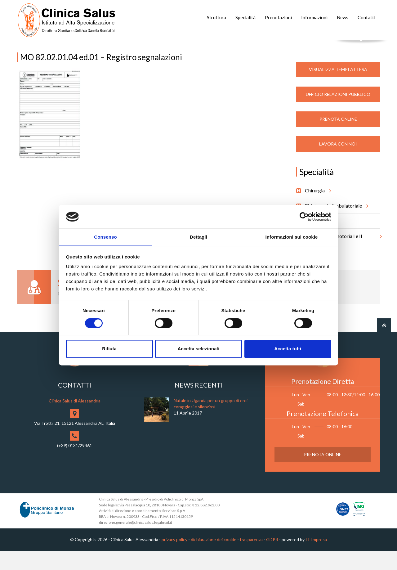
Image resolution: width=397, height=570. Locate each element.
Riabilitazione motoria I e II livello (342, 257)
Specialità (245, 17)
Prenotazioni (278, 17)
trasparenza (251, 558)
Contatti (366, 17)
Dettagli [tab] (198, 237)
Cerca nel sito (361, 46)
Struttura (216, 17)
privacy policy (174, 558)
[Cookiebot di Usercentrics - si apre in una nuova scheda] (304, 216)
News (342, 17)
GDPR (272, 558)
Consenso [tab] (105, 237)
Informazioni (314, 17)
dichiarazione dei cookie (213, 558)
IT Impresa (316, 558)
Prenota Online (338, 138)
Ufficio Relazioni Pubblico (338, 113)
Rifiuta (109, 349)
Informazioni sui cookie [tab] (291, 237)
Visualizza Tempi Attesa (338, 88)
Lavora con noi (338, 163)
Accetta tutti (287, 349)
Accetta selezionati (198, 349)
